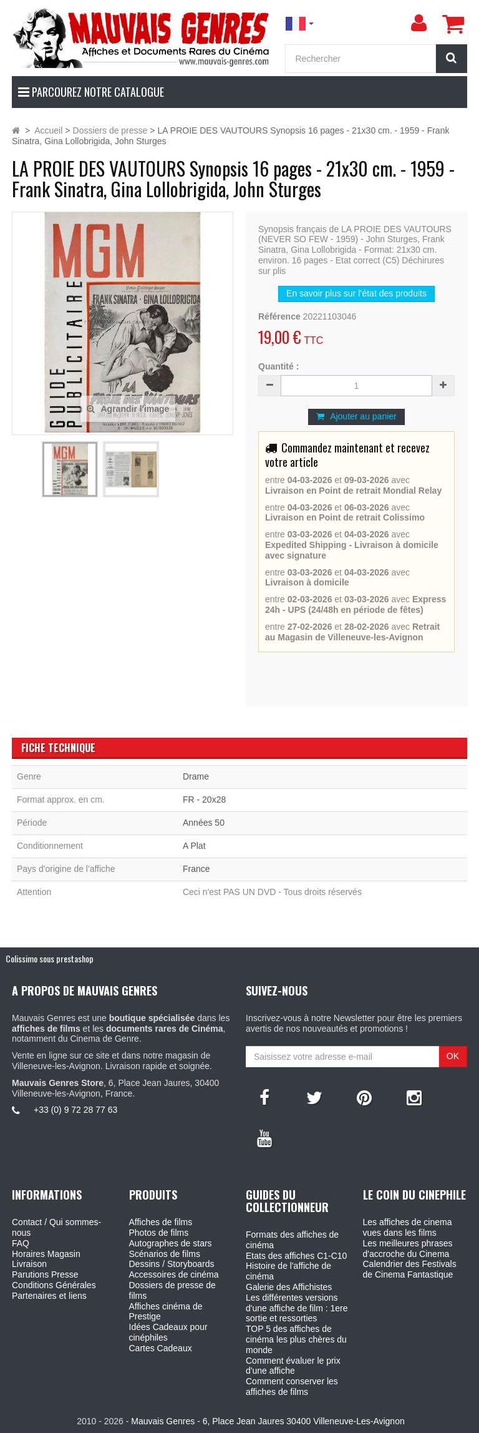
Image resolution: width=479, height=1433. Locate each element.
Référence (279, 316)
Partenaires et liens (49, 1296)
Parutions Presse (45, 1274)
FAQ (20, 1243)
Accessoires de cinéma (174, 1274)
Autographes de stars (170, 1243)
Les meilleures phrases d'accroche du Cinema (408, 1248)
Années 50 (204, 823)
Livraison (29, 1264)
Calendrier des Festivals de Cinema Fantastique (410, 1269)
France (196, 869)
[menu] (418, 23)
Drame (196, 776)
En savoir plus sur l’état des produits (356, 293)
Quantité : (278, 366)
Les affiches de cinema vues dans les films (407, 1227)
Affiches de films (161, 1222)
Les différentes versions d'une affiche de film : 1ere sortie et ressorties (297, 1308)
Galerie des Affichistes (289, 1287)
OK (453, 1056)
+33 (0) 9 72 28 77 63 (75, 1110)
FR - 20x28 (204, 800)
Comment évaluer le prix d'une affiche (293, 1366)
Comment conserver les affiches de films (292, 1386)
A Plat (194, 846)
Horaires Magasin (46, 1254)
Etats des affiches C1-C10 (296, 1256)
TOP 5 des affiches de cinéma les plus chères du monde (296, 1339)
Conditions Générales (54, 1285)
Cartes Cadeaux (160, 1348)
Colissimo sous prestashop (50, 958)
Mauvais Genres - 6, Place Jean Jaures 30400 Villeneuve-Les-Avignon (267, 1421)
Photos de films (159, 1233)
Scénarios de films (164, 1254)
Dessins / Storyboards (172, 1264)
